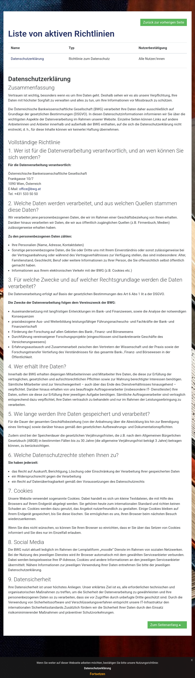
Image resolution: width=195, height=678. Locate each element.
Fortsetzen (97, 674)
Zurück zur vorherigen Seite (163, 22)
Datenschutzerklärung (27, 59)
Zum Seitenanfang (166, 625)
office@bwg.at (30, 189)
